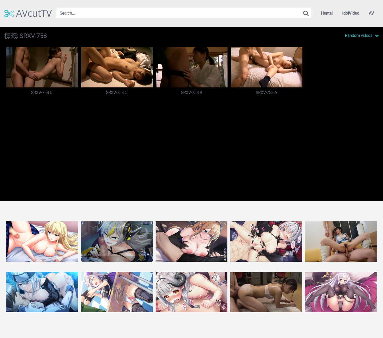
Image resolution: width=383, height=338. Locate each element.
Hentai (326, 13)
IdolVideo (350, 13)
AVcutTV (28, 13)
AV (371, 13)
